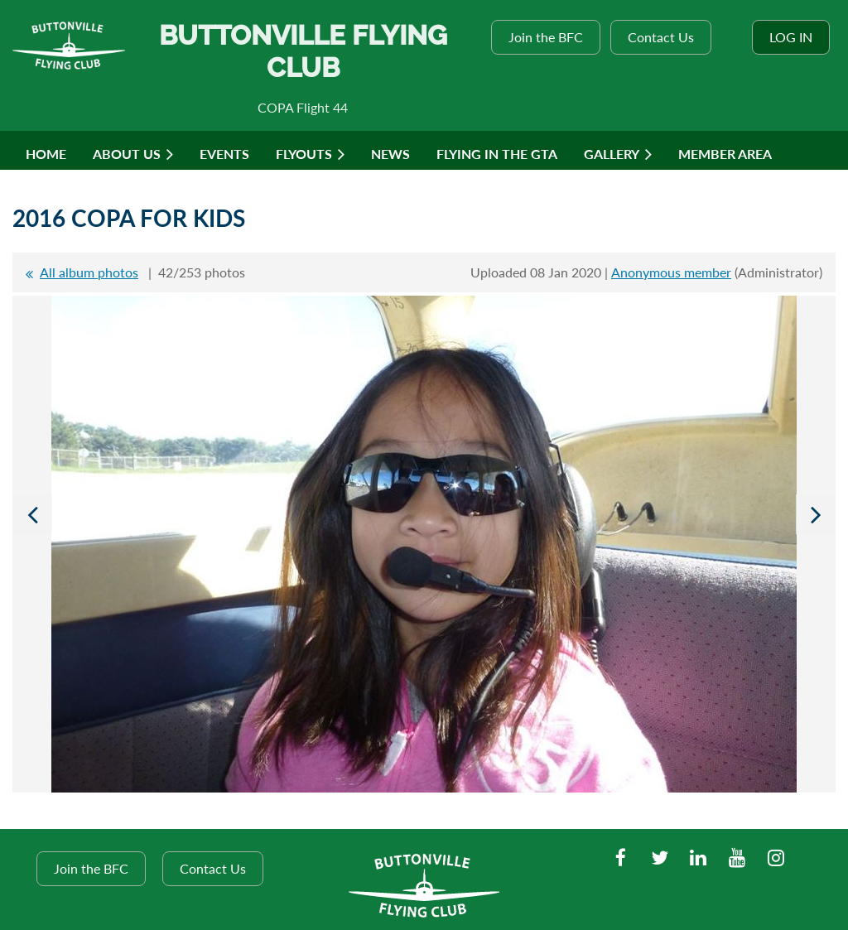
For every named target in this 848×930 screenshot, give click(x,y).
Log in (790, 37)
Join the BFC (545, 37)
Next (816, 514)
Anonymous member (671, 272)
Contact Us (661, 37)
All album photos (89, 272)
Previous (32, 514)
